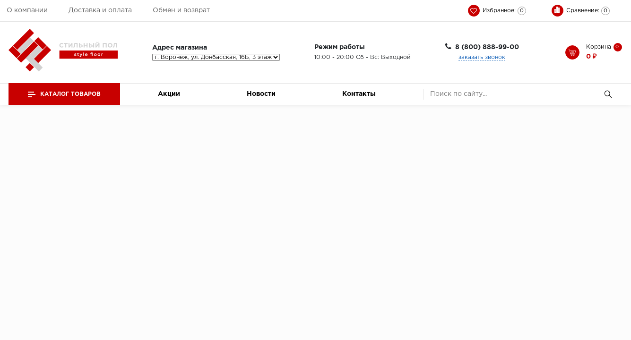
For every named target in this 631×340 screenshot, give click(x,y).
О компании (27, 10)
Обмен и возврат (181, 10)
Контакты (359, 94)
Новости (261, 94)
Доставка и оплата (100, 10)
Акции (169, 94)
